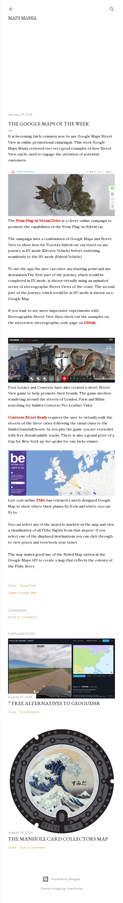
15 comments (29, 712)
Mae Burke (75, 888)
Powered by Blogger (61, 879)
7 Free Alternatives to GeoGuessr (54, 703)
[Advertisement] (61, 64)
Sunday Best (28, 592)
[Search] (112, 8)
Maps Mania (22, 18)
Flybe (40, 500)
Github (90, 322)
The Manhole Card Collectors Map (58, 838)
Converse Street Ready (27, 417)
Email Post (28, 585)
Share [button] (12, 585)
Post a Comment (22, 617)
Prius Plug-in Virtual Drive (38, 220)
